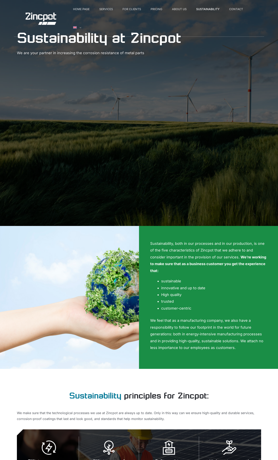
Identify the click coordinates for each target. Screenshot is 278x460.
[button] (107, 27)
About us (192, 9)
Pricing (167, 9)
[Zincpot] (41, 18)
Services (110, 9)
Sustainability (224, 9)
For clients (139, 9)
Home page (83, 9)
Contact (82, 27)
